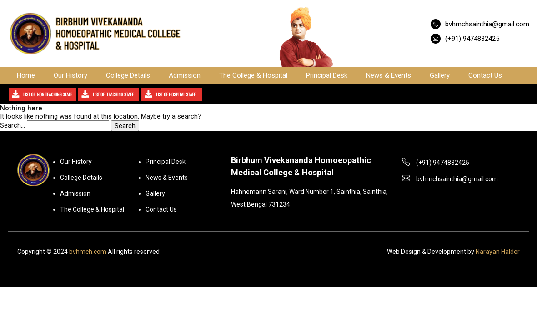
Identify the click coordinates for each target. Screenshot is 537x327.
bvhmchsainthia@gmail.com (487, 24)
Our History (70, 75)
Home (26, 75)
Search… (12, 125)
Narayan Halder (498, 251)
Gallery (440, 75)
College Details (128, 75)
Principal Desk (326, 75)
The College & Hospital (253, 75)
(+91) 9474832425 (472, 39)
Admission (185, 75)
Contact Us (485, 75)
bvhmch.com (87, 251)
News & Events (388, 75)
